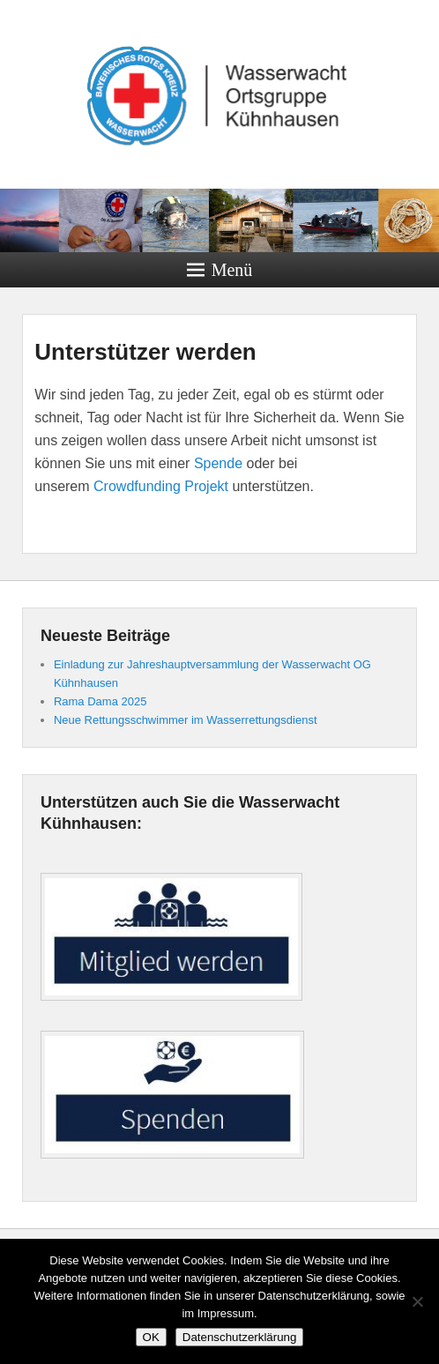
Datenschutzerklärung (239, 1337)
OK (151, 1337)
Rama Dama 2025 (100, 701)
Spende (218, 463)
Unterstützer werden (145, 352)
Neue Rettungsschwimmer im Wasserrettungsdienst (185, 720)
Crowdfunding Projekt (160, 486)
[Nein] (417, 1301)
